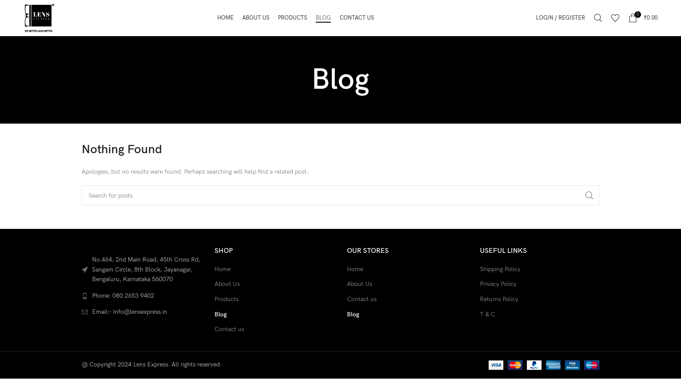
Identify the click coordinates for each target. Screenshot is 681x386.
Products (226, 312)
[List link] (142, 309)
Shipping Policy (500, 282)
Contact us (229, 342)
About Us (227, 297)
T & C (487, 328)
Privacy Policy (498, 297)
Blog (221, 328)
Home (223, 282)
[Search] (598, 25)
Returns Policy (499, 312)
